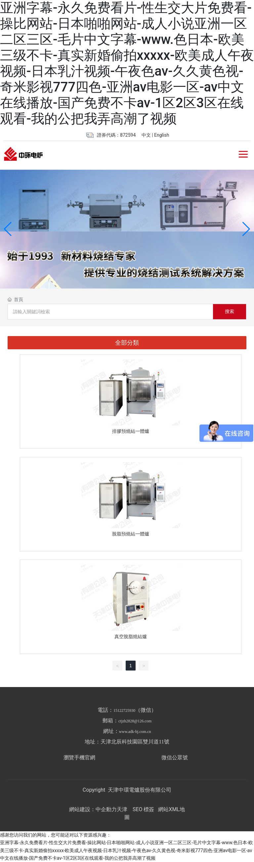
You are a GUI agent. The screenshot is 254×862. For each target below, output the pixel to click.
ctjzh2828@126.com (134, 721)
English (161, 135)
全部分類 (127, 342)
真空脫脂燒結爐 (130, 636)
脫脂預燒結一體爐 (130, 533)
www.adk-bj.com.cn (135, 731)
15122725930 (124, 710)
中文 (146, 135)
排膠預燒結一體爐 (130, 431)
